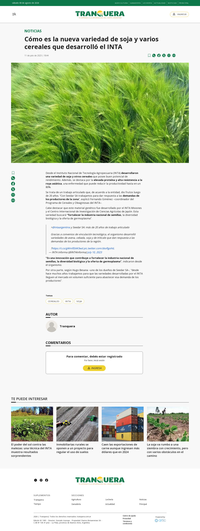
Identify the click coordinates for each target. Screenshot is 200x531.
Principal (184, 3)
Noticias (172, 3)
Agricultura (121, 3)
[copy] (174, 55)
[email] (169, 55)
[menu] (14, 14)
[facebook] (159, 55)
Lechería (147, 3)
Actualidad (160, 3)
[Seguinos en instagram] (41, 480)
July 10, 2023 (94, 252)
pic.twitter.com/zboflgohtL (99, 248)
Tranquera (67, 326)
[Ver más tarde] (149, 55)
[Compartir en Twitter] (164, 55)
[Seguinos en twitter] (35, 480)
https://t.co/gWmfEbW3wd (67, 248)
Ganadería (135, 3)
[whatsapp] (154, 55)
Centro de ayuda (129, 516)
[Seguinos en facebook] (46, 480)
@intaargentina (61, 227)
